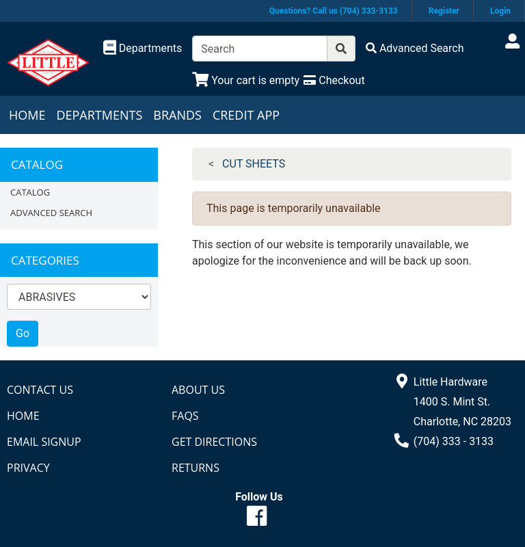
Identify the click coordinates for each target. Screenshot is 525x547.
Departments (99, 115)
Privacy (28, 467)
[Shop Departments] (143, 48)
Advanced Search (51, 212)
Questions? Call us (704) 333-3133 (333, 11)
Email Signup (44, 441)
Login (500, 11)
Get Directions (214, 441)
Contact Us (40, 389)
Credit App (246, 115)
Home (27, 115)
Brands (177, 115)
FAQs (185, 415)
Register (444, 11)
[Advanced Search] (415, 48)
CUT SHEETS (253, 163)
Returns (195, 467)
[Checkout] (334, 80)
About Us (198, 389)
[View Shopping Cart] (245, 80)
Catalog (30, 192)
